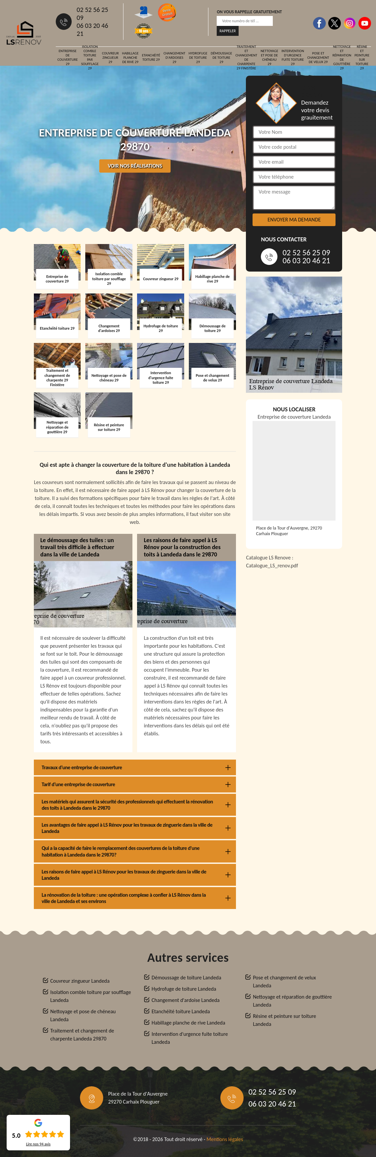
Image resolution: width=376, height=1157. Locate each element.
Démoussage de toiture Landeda (186, 977)
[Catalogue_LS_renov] (294, 650)
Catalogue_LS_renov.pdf (272, 565)
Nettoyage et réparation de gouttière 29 (342, 57)
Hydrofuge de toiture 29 (197, 57)
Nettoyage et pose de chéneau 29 (269, 57)
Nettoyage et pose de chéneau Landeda (83, 1015)
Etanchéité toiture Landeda (181, 1011)
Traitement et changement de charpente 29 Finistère (246, 57)
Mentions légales (224, 1139)
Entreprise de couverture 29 (67, 57)
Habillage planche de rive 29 (130, 57)
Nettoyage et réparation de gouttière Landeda (292, 1001)
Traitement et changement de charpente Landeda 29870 (82, 1035)
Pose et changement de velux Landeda (284, 981)
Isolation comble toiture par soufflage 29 (90, 57)
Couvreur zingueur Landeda (80, 981)
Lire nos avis (38, 1144)
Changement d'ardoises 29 (175, 57)
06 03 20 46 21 (92, 30)
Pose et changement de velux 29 (318, 57)
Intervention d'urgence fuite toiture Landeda (190, 1038)
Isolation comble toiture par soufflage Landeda (90, 996)
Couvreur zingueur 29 (110, 57)
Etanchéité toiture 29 (151, 57)
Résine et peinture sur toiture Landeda (284, 1020)
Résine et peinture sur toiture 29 (361, 57)
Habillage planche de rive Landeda (188, 1023)
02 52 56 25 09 (92, 14)
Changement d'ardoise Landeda (186, 1000)
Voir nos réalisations (135, 166)
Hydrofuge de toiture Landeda (184, 989)
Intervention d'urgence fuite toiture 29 (292, 57)
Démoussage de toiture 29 (221, 57)
